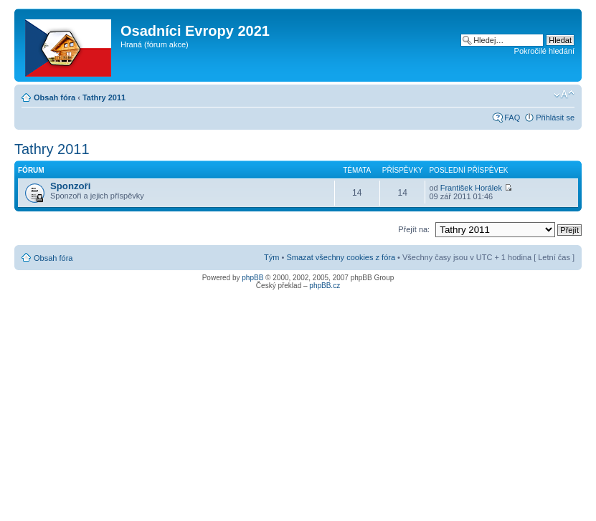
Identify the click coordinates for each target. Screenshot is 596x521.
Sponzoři (70, 186)
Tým (271, 257)
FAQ (512, 117)
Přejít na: (414, 229)
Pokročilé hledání (544, 51)
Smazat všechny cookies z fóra (340, 257)
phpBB (252, 278)
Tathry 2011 (104, 97)
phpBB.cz (324, 286)
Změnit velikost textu (564, 94)
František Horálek (471, 187)
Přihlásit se (555, 117)
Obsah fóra (54, 97)
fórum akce (166, 44)
